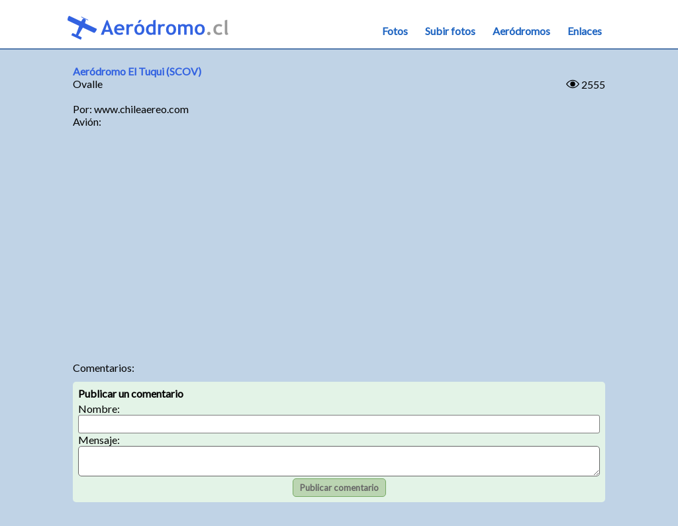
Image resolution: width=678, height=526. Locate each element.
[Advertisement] (339, 248)
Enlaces (584, 30)
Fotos (395, 30)
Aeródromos (521, 30)
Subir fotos (450, 30)
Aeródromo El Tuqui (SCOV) (137, 71)
